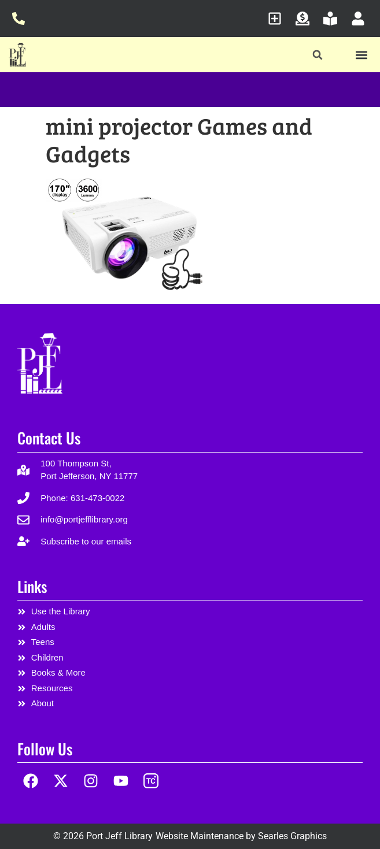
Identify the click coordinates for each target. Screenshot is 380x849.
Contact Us (48, 438)
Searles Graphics (292, 836)
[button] (317, 55)
